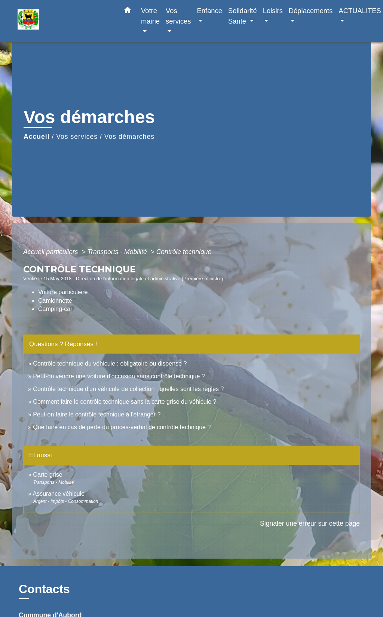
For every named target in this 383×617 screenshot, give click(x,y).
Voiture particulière (63, 292)
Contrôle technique (184, 252)
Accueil (37, 136)
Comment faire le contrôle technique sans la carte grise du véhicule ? (124, 401)
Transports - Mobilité (118, 252)
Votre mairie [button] (150, 16)
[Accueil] (64, 21)
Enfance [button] (209, 11)
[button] (127, 12)
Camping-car (55, 309)
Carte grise (47, 474)
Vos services (77, 136)
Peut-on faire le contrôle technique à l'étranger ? (96, 414)
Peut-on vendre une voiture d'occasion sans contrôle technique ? (119, 376)
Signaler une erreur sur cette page (310, 523)
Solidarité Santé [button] (242, 16)
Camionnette (55, 300)
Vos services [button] (178, 16)
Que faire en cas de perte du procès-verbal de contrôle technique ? (122, 427)
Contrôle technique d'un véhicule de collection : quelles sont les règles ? (128, 389)
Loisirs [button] (273, 11)
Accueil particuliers (51, 252)
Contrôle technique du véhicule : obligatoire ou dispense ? (110, 363)
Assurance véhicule (59, 494)
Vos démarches (129, 136)
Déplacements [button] (311, 11)
